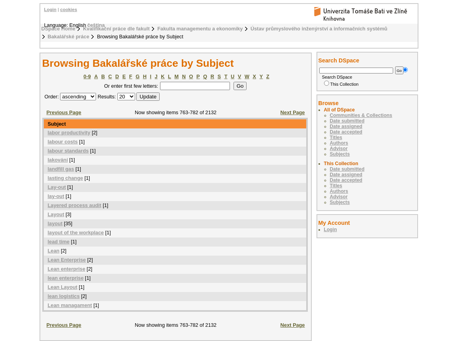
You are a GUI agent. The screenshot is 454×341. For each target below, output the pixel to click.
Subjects (340, 154)
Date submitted (347, 121)
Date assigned (346, 126)
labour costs (63, 142)
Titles (336, 137)
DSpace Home (58, 29)
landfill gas (61, 169)
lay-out (56, 196)
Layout (56, 214)
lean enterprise (66, 278)
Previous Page (64, 112)
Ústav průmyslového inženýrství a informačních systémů (319, 29)
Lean (54, 251)
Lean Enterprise (67, 260)
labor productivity (69, 133)
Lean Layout (62, 287)
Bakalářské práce (68, 37)
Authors (339, 143)
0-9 (87, 76)
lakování (58, 160)
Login (50, 9)
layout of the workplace (76, 232)
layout (55, 223)
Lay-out (57, 187)
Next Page (293, 112)
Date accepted (346, 132)
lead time (59, 242)
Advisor (339, 148)
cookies (68, 9)
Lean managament (70, 305)
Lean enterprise (66, 269)
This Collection (341, 84)
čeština (96, 25)
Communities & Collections (361, 115)
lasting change (65, 178)
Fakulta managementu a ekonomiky (200, 29)
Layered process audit (75, 205)
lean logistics (64, 296)
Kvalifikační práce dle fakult (116, 29)
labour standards (68, 151)
